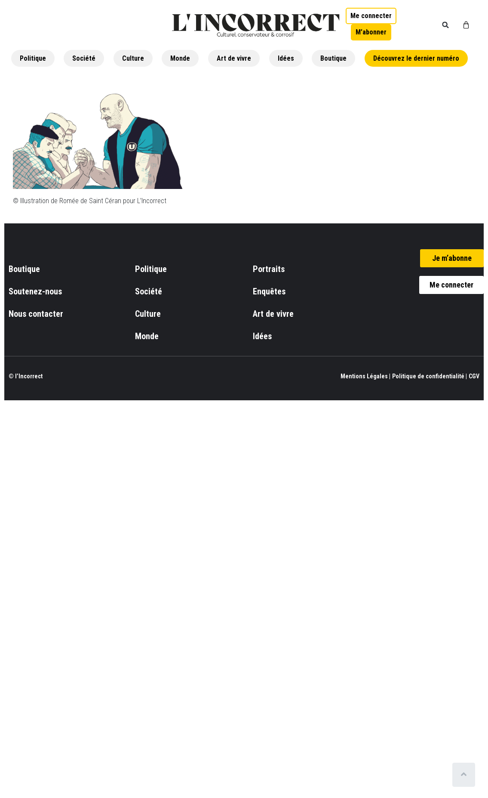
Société (83, 58)
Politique (33, 58)
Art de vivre (234, 58)
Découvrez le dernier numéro (416, 58)
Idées (286, 58)
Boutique (333, 58)
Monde (180, 58)
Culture (133, 58)
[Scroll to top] (465, 775)
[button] (445, 25)
